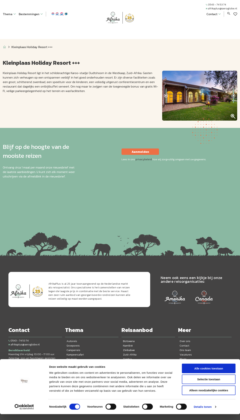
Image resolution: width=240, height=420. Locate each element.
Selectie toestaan (208, 385)
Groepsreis (73, 346)
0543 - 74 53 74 (216, 5)
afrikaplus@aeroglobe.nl (221, 8)
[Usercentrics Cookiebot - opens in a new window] (24, 413)
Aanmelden (140, 151)
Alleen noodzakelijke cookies (208, 396)
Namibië (128, 346)
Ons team (185, 350)
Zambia (127, 359)
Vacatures (186, 355)
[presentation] (166, 95)
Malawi (127, 364)
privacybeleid (144, 159)
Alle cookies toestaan (208, 374)
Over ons (185, 341)
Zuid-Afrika (129, 355)
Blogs (183, 359)
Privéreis (72, 359)
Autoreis (72, 341)
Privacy (184, 364)
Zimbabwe (129, 350)
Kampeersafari (75, 355)
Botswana (129, 341)
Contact (184, 346)
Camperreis (73, 350)
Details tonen (203, 412)
